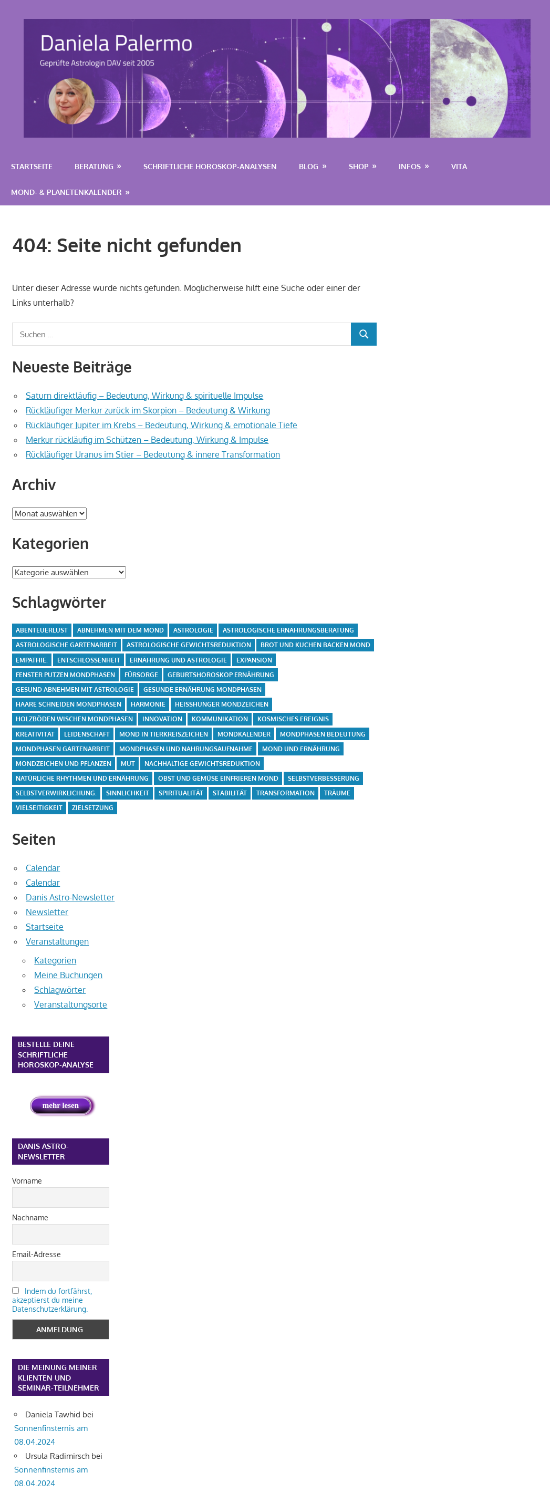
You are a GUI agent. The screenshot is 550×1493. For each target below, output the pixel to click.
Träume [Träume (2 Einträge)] (337, 793)
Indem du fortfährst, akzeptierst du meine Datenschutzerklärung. (52, 1300)
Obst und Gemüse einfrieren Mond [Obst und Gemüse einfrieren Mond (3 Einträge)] (218, 778)
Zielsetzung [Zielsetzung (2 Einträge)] (92, 808)
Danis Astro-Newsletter (70, 897)
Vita (459, 166)
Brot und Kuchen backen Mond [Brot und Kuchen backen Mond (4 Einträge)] (315, 645)
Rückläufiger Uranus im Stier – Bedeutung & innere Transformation (153, 454)
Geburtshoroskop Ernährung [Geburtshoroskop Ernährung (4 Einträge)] (221, 675)
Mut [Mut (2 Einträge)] (128, 764)
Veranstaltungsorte (70, 1004)
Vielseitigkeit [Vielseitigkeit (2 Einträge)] (39, 808)
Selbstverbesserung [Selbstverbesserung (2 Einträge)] (323, 778)
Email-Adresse (36, 1254)
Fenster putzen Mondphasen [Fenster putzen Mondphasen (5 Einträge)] (65, 675)
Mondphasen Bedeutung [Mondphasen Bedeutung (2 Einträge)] (323, 734)
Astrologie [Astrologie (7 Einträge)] (193, 630)
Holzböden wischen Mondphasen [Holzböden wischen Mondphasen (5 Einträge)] (74, 719)
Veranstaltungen (57, 941)
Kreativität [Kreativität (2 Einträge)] (35, 734)
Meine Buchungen (68, 975)
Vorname (27, 1180)
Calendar (43, 868)
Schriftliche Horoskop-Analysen (210, 166)
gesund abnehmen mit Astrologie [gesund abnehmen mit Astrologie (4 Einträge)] (75, 689)
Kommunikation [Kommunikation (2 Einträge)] (220, 719)
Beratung (94, 166)
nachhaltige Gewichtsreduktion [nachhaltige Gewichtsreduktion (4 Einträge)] (202, 764)
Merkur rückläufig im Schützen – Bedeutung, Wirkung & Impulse (147, 439)
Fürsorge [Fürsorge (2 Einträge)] (141, 675)
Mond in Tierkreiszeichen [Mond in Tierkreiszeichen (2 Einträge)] (163, 734)
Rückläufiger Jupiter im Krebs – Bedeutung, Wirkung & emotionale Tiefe (161, 425)
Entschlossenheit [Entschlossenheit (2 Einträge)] (88, 660)
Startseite (32, 166)
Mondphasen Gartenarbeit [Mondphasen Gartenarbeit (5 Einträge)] (63, 749)
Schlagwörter (60, 989)
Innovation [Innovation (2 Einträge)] (162, 719)
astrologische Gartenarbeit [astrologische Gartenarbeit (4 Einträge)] (66, 645)
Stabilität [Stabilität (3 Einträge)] (230, 793)
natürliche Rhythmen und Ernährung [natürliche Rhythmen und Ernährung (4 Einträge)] (82, 778)
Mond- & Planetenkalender (66, 192)
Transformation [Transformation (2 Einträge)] (285, 793)
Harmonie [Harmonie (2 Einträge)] (148, 704)
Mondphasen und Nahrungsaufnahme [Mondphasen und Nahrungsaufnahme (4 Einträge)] (186, 749)
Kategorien (55, 960)
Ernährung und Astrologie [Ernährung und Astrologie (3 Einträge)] (178, 660)
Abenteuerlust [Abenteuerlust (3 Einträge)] (42, 630)
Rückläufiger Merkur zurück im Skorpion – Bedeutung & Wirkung (148, 410)
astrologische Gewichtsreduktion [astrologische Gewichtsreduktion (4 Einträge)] (189, 645)
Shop (359, 166)
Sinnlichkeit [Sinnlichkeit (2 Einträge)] (127, 793)
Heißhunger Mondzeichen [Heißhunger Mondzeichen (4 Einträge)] (221, 704)
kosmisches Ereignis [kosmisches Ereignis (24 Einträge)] (293, 719)
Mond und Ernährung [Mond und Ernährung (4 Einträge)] (301, 749)
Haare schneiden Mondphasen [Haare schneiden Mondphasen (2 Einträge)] (68, 704)
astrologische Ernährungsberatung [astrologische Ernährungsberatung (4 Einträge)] (288, 630)
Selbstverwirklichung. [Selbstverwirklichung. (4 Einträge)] (56, 793)
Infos (410, 166)
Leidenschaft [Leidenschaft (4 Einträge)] (87, 734)
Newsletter (47, 912)
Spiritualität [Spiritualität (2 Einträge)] (181, 793)
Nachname (30, 1217)
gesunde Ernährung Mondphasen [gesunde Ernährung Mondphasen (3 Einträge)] (202, 689)
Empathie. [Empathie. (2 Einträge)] (32, 660)
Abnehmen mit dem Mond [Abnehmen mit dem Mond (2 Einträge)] (120, 630)
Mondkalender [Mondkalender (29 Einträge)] (244, 734)
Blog (308, 166)
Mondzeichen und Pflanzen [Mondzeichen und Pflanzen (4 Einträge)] (63, 764)
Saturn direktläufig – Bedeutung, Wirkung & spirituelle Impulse (144, 395)
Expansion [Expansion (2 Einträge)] (254, 660)
